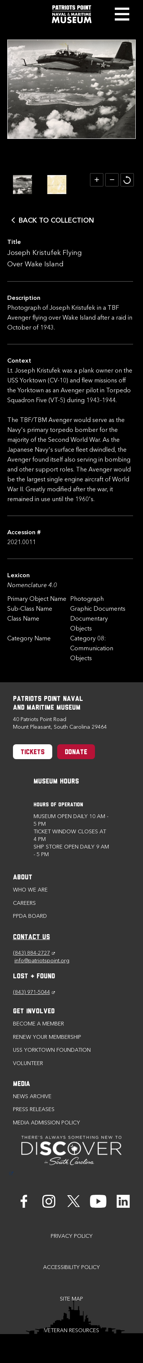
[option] (22, 184)
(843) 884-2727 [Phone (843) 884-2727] (34, 953)
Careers (24, 903)
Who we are (30, 890)
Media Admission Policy (46, 1122)
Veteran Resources (71, 1330)
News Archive (32, 1096)
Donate (76, 752)
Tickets (33, 752)
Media (21, 1084)
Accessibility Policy (71, 1267)
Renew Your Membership (47, 1037)
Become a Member (38, 1024)
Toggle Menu (122, 14)
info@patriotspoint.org (41, 960)
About (22, 877)
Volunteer (28, 1063)
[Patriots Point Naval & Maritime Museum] (72, 14)
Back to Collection (56, 220)
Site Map (71, 1299)
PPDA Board (30, 916)
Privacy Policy (72, 1236)
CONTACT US (31, 937)
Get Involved (34, 1011)
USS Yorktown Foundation (52, 1050)
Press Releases (34, 1109)
